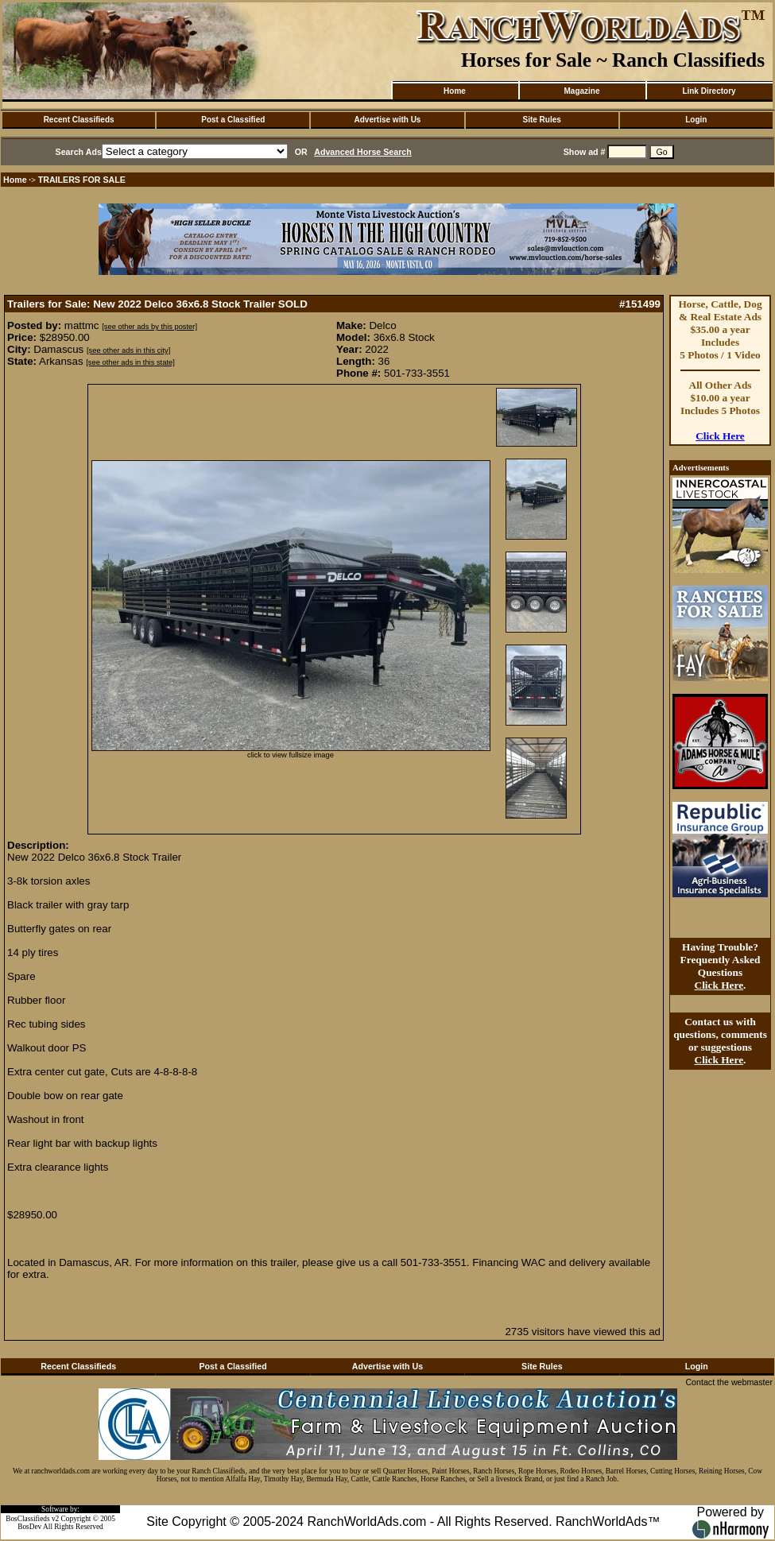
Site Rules (541, 119)
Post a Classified (233, 119)
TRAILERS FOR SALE (82, 179)
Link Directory (708, 91)
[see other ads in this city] (128, 350)
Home (455, 91)
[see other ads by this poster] (149, 327)
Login (696, 119)
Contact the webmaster (729, 1382)
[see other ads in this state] (130, 362)
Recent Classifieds (79, 119)
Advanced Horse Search (363, 152)
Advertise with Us (388, 119)
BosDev (29, 1527)
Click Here (720, 436)
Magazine (581, 91)
